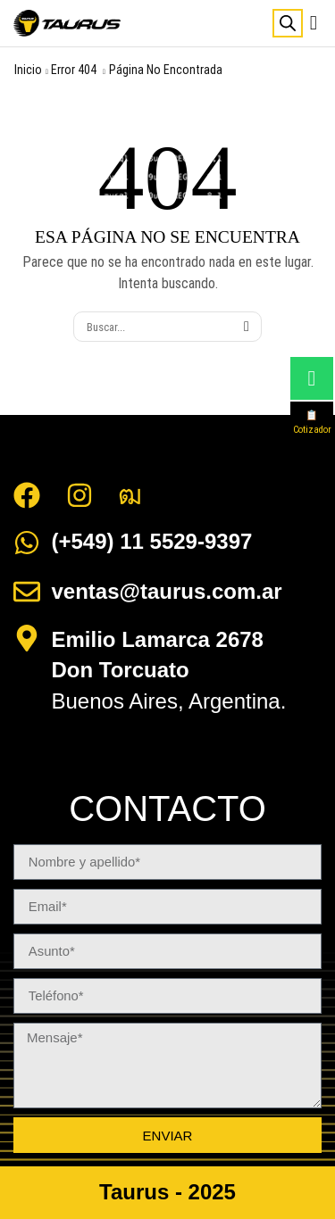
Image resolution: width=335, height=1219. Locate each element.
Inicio (28, 69)
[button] (314, 23)
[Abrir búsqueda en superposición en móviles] (288, 23)
